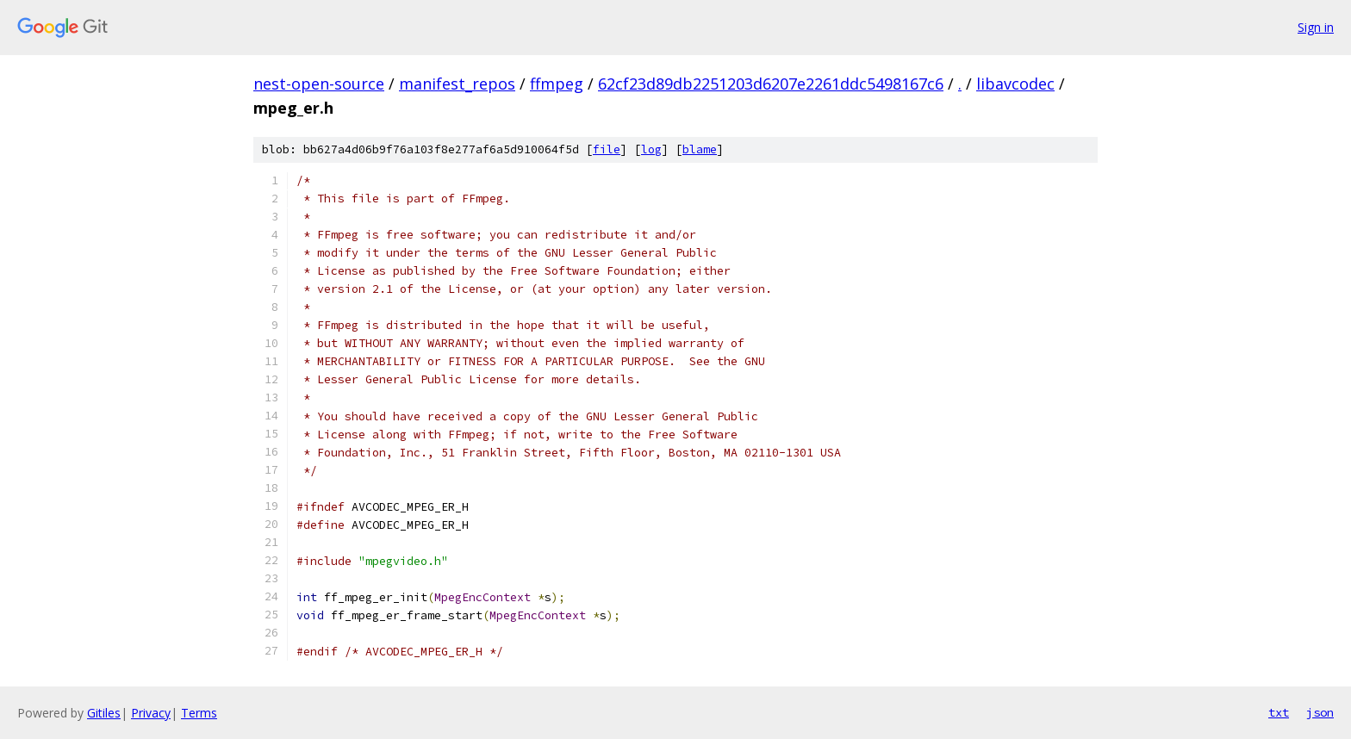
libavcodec (1015, 83)
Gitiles (104, 713)
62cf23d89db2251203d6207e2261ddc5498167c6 (770, 83)
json (1320, 712)
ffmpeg (556, 83)
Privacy (151, 713)
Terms (199, 713)
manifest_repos (457, 83)
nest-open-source (318, 83)
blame (699, 149)
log (651, 149)
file (606, 149)
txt (1278, 712)
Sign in (1316, 27)
